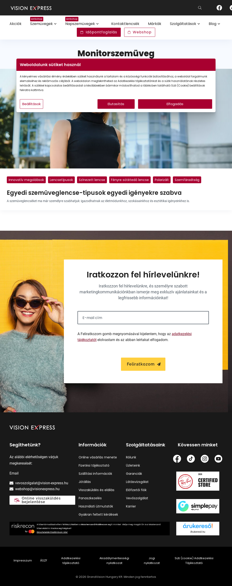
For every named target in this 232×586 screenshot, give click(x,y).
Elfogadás (159, 108)
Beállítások (57, 108)
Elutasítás (116, 108)
